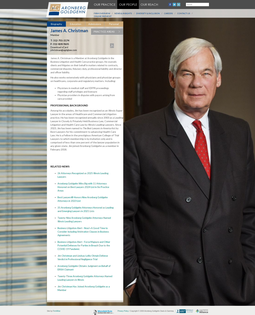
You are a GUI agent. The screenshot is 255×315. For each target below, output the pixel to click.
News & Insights (123, 13)
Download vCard (59, 47)
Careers (168, 13)
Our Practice (104, 4)
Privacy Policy (123, 311)
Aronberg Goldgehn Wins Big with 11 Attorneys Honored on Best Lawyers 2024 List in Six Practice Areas (83, 187)
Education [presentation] (75, 23)
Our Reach (149, 4)
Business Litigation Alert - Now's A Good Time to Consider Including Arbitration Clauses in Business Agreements (83, 232)
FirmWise (56, 311)
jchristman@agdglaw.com (63, 50)
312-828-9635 (61, 44)
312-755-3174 (61, 40)
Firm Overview (102, 13)
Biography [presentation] (56, 23)
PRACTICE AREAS (108, 31)
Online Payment (103, 16)
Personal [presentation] (114, 23)
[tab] (56, 24)
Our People (128, 4)
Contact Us (183, 13)
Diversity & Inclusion (148, 13)
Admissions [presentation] (94, 23)
